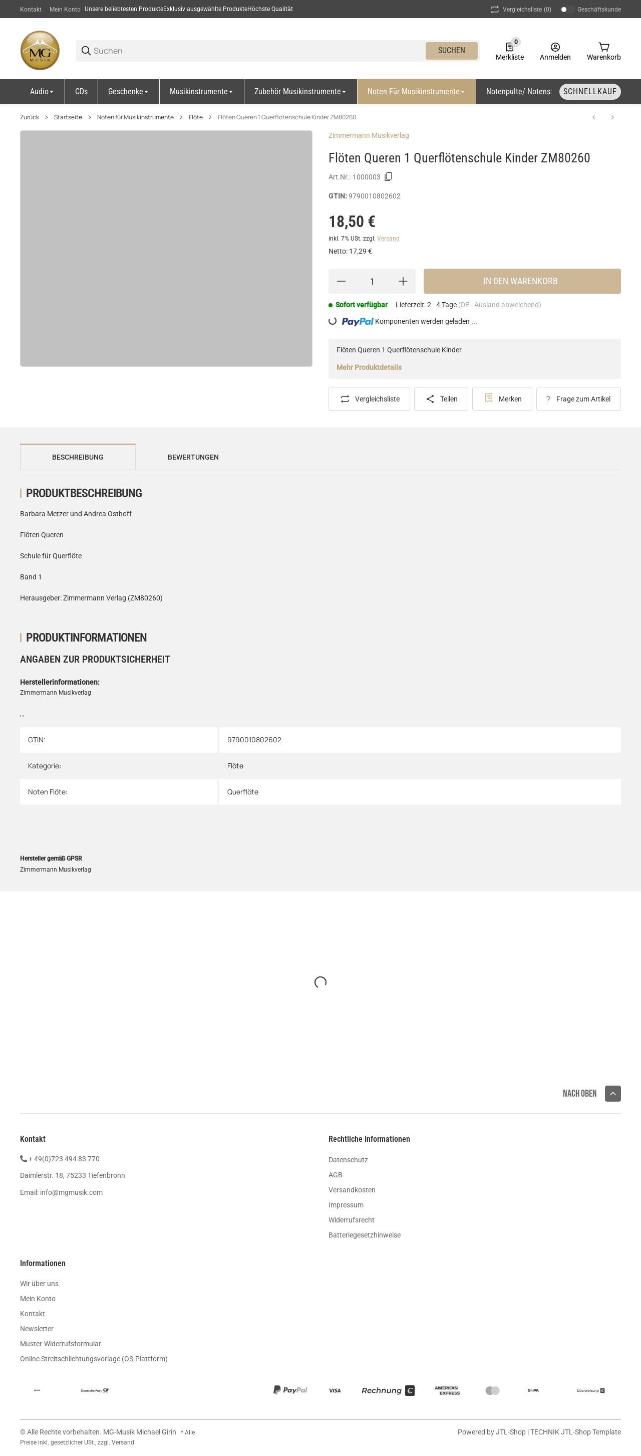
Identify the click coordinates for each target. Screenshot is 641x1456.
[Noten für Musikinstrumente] (417, 91)
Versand (388, 238)
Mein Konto (65, 9)
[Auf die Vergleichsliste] (369, 399)
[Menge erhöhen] (403, 281)
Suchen (451, 50)
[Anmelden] (555, 51)
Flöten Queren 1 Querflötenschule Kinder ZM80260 (287, 117)
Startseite (68, 117)
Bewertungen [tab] (193, 457)
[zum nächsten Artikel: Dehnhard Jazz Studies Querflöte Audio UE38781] (612, 117)
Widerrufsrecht (352, 1220)
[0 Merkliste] (510, 51)
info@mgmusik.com (71, 1192)
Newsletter (37, 1329)
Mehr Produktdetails (369, 367)
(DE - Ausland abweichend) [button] (499, 305)
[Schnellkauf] (590, 92)
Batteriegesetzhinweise (365, 1235)
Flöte (196, 117)
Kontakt (31, 9)
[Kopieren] (389, 177)
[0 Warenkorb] (604, 51)
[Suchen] (259, 51)
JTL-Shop (511, 1432)
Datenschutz (348, 1160)
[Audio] (42, 91)
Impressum (346, 1205)
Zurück (29, 117)
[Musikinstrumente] (202, 91)
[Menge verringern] (341, 281)
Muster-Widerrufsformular (60, 1344)
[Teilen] (441, 399)
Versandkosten (352, 1190)
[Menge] (372, 281)
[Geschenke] (129, 91)
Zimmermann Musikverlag (369, 135)
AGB (336, 1175)
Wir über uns (39, 1284)
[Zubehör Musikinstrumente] (301, 91)
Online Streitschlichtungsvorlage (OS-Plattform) (94, 1359)
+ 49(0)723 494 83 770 (64, 1159)
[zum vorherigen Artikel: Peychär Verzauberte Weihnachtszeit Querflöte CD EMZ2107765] (593, 117)
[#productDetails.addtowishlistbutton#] (502, 399)
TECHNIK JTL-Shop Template (575, 1432)
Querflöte (242, 791)
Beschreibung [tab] (78, 457)
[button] (613, 1094)
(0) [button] (520, 10)
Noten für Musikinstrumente (135, 117)
